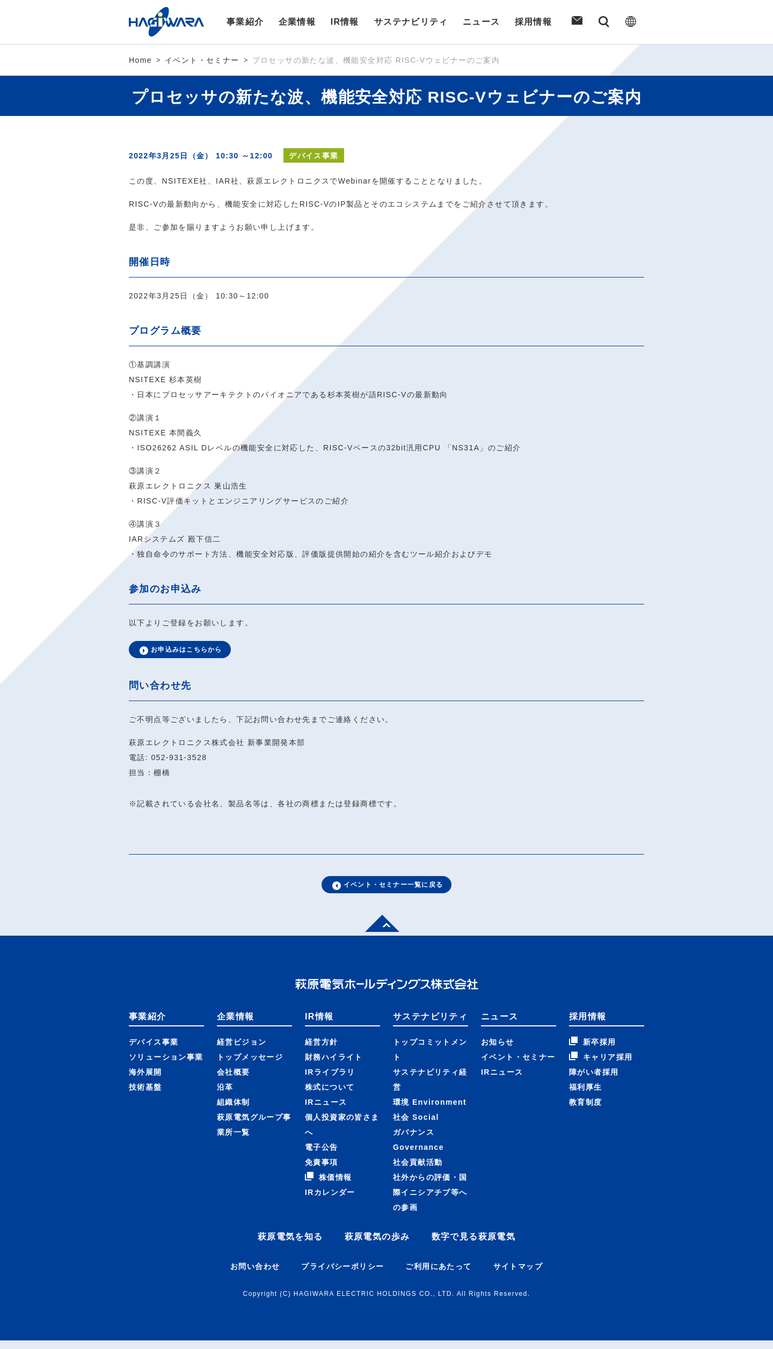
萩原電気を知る (290, 1245)
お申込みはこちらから (188, 652)
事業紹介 (243, 21)
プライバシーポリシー (342, 1275)
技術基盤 (145, 1095)
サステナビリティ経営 (430, 1088)
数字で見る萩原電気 (474, 1245)
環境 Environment (429, 1110)
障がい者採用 (593, 1080)
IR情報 (344, 21)
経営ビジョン (241, 1050)
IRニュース (326, 1110)
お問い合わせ (255, 1275)
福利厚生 (585, 1095)
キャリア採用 (600, 1065)
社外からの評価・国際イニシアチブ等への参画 (430, 1201)
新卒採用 (592, 1050)
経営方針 (321, 1050)
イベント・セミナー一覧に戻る (386, 891)
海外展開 (145, 1080)
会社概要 (233, 1080)
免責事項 (321, 1170)
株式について (329, 1095)
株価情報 (328, 1185)
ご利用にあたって (438, 1275)
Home (140, 60)
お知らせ (497, 1050)
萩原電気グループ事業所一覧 (254, 1133)
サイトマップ (518, 1275)
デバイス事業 (153, 1050)
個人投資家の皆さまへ (342, 1133)
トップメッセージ (250, 1065)
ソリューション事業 (166, 1065)
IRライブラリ (330, 1080)
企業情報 (296, 21)
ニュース (482, 21)
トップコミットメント (430, 1058)
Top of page (378, 931)
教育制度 (585, 1110)
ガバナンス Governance (418, 1148)
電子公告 (321, 1155)
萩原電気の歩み (377, 1245)
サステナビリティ (411, 21)
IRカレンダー (330, 1201)
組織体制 (233, 1110)
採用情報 (534, 21)
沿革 (225, 1095)
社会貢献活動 (417, 1170)
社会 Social (416, 1125)
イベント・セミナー (202, 60)
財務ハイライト (334, 1065)
